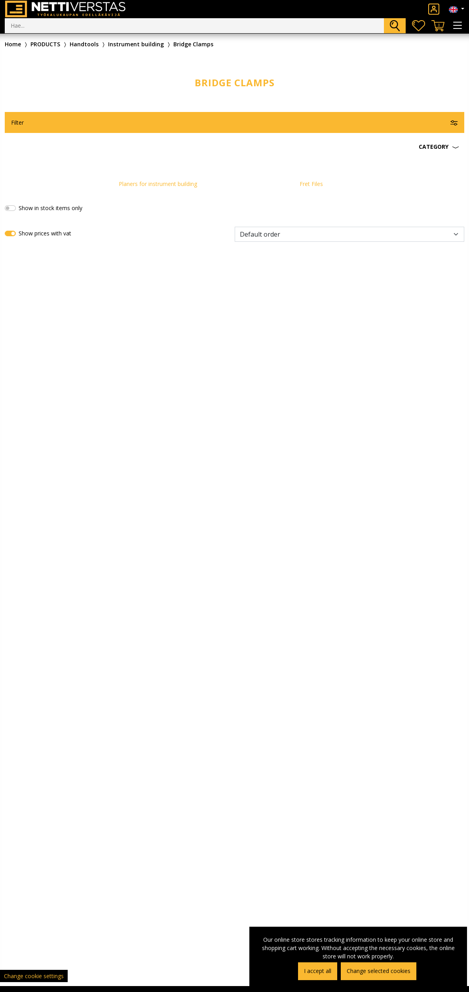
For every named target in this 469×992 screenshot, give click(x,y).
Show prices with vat (45, 233)
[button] (234, 146)
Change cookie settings (34, 976)
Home (13, 44)
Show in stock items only (50, 208)
